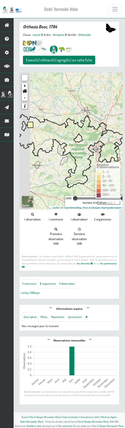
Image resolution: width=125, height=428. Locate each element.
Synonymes (75, 317)
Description (30, 317)
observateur (67, 283)
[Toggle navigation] (115, 9)
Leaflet (55, 207)
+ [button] (25, 86)
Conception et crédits (90, 416)
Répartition (57, 317)
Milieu (44, 317)
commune (29, 283)
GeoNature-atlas (34, 425)
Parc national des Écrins (69, 425)
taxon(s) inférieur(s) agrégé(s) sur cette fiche (59, 60)
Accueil (25, 416)
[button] (25, 92)
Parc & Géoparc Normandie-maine (102, 207)
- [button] (25, 98)
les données (85, 263)
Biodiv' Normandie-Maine (61, 9)
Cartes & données (70, 416)
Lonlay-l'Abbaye (30, 292)
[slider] (75, 198)
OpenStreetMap (73, 207)
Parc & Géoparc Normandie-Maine (45, 416)
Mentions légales (109, 416)
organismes (48, 283)
